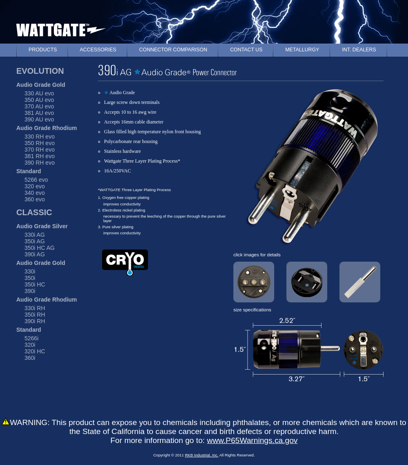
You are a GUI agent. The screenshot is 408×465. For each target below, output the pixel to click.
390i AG (34, 254)
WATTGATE (61, 28)
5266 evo (36, 179)
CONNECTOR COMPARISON (173, 50)
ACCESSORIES (98, 50)
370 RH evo (39, 149)
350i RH (34, 314)
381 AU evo (39, 113)
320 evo (34, 186)
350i (29, 278)
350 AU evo (39, 100)
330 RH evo (39, 136)
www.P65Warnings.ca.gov (252, 440)
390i (29, 291)
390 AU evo (39, 119)
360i (29, 358)
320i (29, 345)
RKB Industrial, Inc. (201, 455)
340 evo (34, 193)
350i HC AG (39, 248)
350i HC (34, 284)
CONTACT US (246, 50)
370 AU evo (39, 106)
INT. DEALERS (359, 50)
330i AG (34, 234)
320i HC (34, 351)
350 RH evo (39, 143)
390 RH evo (39, 162)
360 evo (34, 199)
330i (29, 271)
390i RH (34, 321)
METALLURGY (302, 50)
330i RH (34, 308)
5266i (31, 338)
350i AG (34, 241)
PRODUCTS (43, 50)
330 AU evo (39, 93)
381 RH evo (39, 156)
